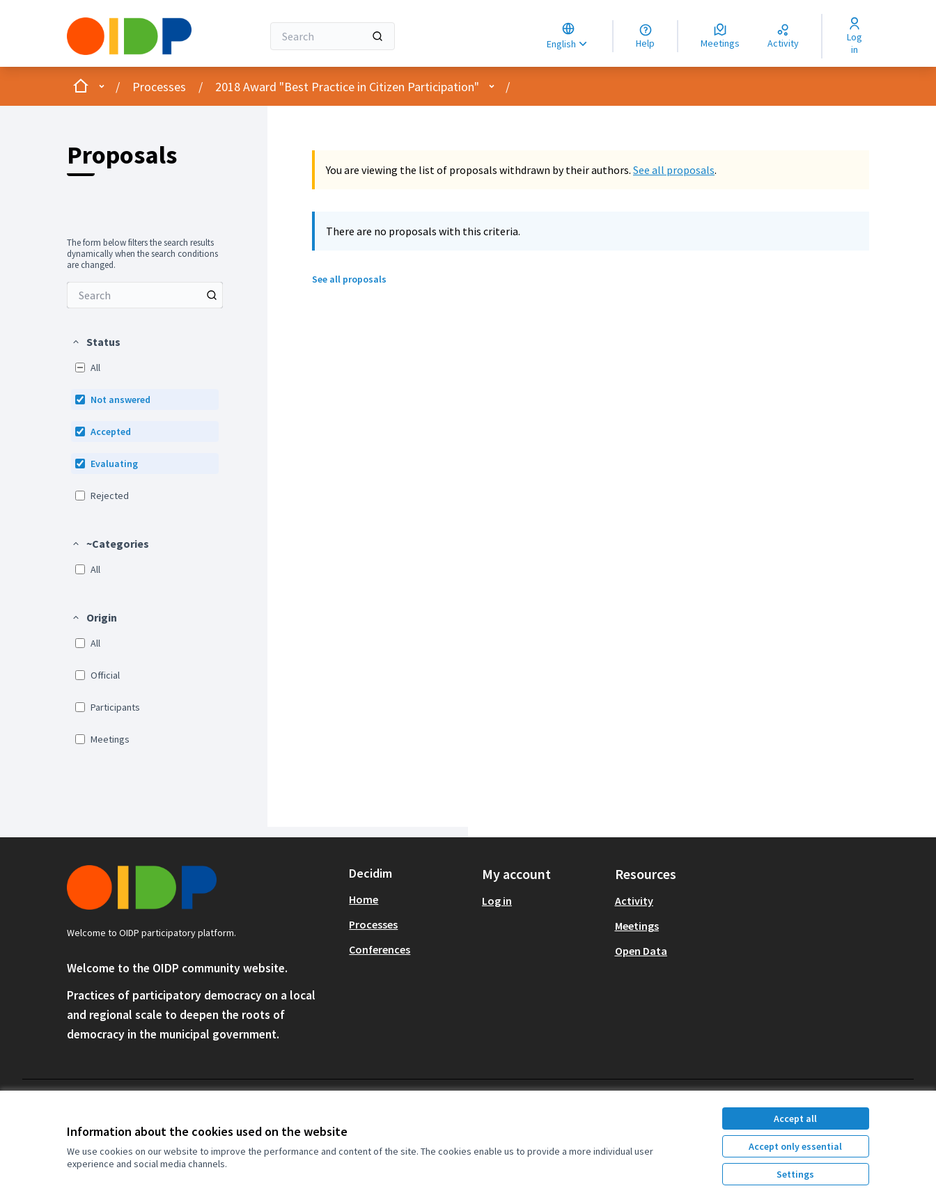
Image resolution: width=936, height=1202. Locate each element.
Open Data (641, 951)
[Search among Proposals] (145, 295)
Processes (159, 87)
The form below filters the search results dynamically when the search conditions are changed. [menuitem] (142, 254)
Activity (634, 901)
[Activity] (783, 36)
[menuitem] (145, 295)
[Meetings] (720, 36)
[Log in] (854, 36)
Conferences (379, 949)
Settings (795, 1174)
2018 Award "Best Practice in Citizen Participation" (347, 87)
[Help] (645, 36)
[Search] (332, 36)
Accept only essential (795, 1146)
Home (363, 899)
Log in (497, 901)
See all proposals (674, 170)
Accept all (795, 1118)
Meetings (637, 926)
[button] (96, 342)
